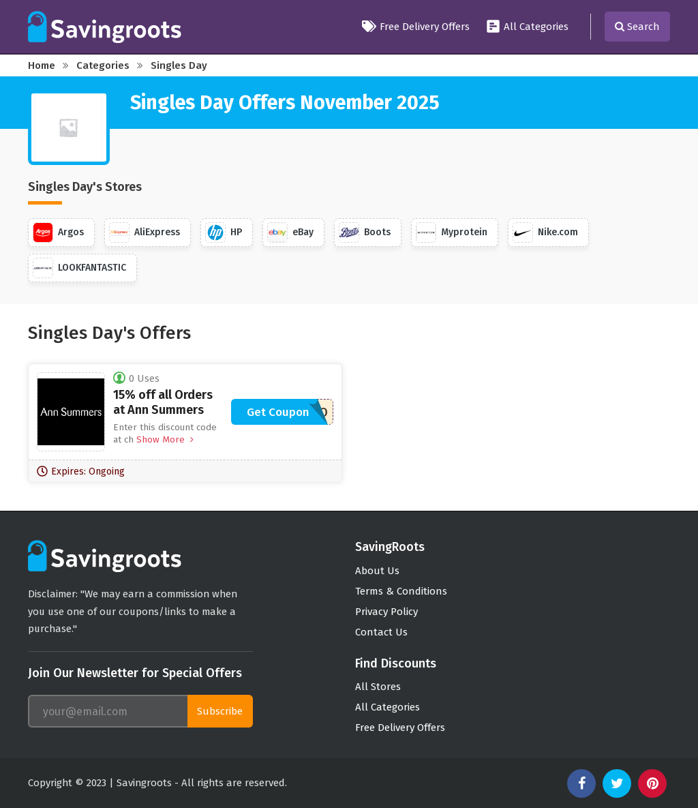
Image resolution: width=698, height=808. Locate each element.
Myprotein (451, 232)
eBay (290, 232)
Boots (365, 232)
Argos (58, 232)
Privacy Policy (386, 611)
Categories (103, 65)
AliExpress (144, 232)
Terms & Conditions (401, 591)
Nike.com (545, 232)
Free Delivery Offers (416, 26)
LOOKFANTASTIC (79, 268)
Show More (164, 439)
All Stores (378, 686)
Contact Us (381, 632)
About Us (377, 571)
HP (223, 232)
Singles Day (179, 65)
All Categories (527, 26)
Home (41, 65)
